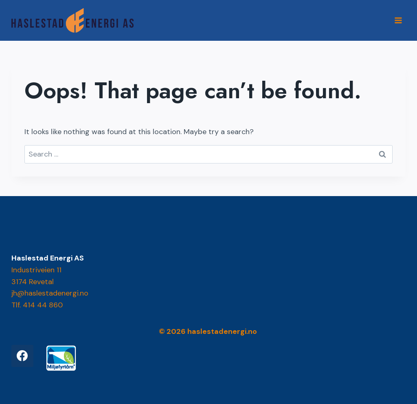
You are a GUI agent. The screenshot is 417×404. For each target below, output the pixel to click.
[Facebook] (22, 356)
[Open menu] (398, 20)
